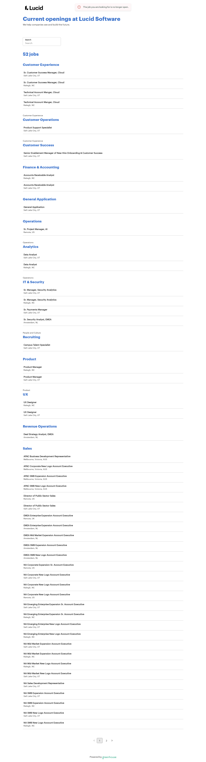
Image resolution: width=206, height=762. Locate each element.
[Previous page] (94, 741)
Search (28, 40)
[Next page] (112, 741)
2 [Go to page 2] (106, 740)
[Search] (42, 43)
